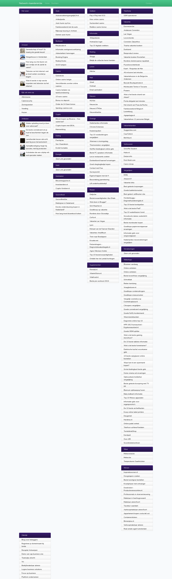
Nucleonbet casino (97, 23)
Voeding (25, 108)
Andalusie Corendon (132, 30)
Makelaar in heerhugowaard (135, 498)
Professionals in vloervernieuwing (137, 494)
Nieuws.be (94, 104)
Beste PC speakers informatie (101, 153)
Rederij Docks (61, 61)
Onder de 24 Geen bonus (65, 104)
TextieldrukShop (130, 431)
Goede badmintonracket (133, 190)
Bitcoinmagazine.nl (63, 180)
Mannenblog (60, 129)
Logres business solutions (32, 569)
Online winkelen (130, 268)
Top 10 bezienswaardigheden (101, 255)
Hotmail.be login (96, 42)
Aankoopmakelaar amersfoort (135, 509)
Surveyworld (94, 172)
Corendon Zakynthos (132, 42)
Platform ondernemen (30, 577)
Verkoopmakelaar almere (133, 525)
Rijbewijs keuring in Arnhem (66, 31)
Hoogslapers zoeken (132, 476)
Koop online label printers (134, 412)
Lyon (91, 225)
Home (47, 3)
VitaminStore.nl (96, 273)
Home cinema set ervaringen (135, 373)
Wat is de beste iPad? (132, 208)
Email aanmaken (96, 90)
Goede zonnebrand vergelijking (136, 309)
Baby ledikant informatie (133, 394)
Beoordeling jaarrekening (99, 179)
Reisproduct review (131, 53)
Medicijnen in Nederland (65, 203)
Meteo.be (127, 457)
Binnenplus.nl (129, 521)
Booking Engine (62, 57)
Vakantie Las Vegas (97, 221)
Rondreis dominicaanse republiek (136, 61)
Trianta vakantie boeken (133, 45)
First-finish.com (129, 160)
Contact (149, 3)
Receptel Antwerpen (30, 550)
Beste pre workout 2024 (99, 281)
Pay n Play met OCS (97, 15)
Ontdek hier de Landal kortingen (102, 258)
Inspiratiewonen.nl (131, 472)
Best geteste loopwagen (133, 186)
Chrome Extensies (97, 127)
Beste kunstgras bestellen (134, 480)
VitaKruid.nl (94, 277)
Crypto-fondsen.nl (63, 188)
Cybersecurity (27, 101)
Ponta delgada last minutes (134, 101)
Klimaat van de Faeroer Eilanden (102, 229)
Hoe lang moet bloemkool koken (68, 213)
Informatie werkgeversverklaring (68, 49)
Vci (23, 561)
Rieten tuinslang (130, 283)
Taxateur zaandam (131, 506)
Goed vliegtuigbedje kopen (100, 164)
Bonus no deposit (62, 100)
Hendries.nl (128, 419)
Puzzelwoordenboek (132, 65)
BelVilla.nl (128, 138)
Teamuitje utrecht (28, 558)
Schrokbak (128, 279)
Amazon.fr (128, 179)
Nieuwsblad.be (95, 112)
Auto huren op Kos (63, 23)
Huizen (24, 112)
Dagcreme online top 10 (133, 321)
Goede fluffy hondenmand (134, 313)
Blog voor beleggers (30, 539)
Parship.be (60, 140)
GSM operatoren (130, 15)
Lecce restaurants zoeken (100, 156)
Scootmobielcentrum (132, 443)
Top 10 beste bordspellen (134, 204)
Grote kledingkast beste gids (135, 369)
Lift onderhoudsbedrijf (98, 183)
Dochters (55, 3)
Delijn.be (93, 194)
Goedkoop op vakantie (98, 209)
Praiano (127, 90)
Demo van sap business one (32, 554)
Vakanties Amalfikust (98, 232)
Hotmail (93, 86)
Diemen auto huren (63, 34)
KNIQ (126, 175)
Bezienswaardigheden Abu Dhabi (102, 198)
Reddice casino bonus (98, 27)
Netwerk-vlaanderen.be (30, 3)
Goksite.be (60, 75)
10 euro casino (61, 96)
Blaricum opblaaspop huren (134, 390)
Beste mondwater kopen (133, 222)
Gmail (92, 82)
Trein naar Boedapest (98, 236)
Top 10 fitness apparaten (133, 398)
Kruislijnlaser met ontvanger (134, 483)
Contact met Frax (96, 168)
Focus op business (29, 573)
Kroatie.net (94, 240)
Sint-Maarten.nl (96, 206)
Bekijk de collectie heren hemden (102, 60)
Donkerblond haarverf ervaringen (102, 160)
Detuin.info (128, 156)
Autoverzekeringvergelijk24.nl (67, 15)
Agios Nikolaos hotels (98, 251)
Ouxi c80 (127, 439)
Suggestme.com (130, 130)
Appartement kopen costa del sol (137, 513)
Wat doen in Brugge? (98, 202)
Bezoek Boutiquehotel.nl (133, 83)
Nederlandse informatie (99, 123)
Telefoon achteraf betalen (134, 427)
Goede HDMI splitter (131, 331)
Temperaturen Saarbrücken (134, 461)
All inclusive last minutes (133, 72)
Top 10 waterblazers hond (134, 212)
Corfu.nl (93, 217)
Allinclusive (26, 97)
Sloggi (92, 56)
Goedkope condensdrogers (134, 291)
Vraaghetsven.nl (130, 287)
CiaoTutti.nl (128, 134)
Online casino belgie (63, 79)
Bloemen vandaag (131, 264)
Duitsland (127, 49)
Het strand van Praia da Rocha (135, 105)
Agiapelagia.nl (129, 115)
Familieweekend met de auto (67, 27)
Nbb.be (92, 71)
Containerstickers (130, 517)
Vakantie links (129, 182)
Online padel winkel (131, 423)
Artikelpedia (60, 19)
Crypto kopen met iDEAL (65, 125)
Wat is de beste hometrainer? (135, 345)
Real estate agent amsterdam (135, 529)
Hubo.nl (127, 152)
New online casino (97, 19)
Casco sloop (129, 164)
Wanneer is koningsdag (99, 141)
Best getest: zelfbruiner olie (134, 194)
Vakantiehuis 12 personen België (136, 119)
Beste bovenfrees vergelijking (135, 276)
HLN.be (92, 100)
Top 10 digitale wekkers (99, 45)
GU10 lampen (61, 65)
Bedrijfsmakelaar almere (31, 565)
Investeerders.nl (62, 184)
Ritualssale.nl (61, 45)
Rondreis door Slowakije (99, 213)
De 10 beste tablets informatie (135, 341)
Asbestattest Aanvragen (65, 53)
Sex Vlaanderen (62, 144)
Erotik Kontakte (62, 148)
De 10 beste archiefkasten (134, 408)
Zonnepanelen (27, 104)
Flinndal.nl (93, 269)
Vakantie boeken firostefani (134, 57)
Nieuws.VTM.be (96, 108)
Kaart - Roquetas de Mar (133, 68)
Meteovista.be (129, 453)
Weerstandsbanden (131, 317)
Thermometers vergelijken (100, 145)
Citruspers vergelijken (132, 305)
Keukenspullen (95, 131)
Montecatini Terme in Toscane (135, 86)
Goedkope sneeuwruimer (133, 295)
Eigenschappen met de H (99, 176)
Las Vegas (128, 34)
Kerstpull (127, 435)
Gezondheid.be (61, 199)
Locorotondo (129, 38)
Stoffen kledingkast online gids (102, 149)
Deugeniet (128, 416)
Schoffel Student (130, 148)
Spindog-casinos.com (64, 108)
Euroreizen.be (129, 26)
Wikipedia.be (95, 38)
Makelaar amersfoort (132, 502)
